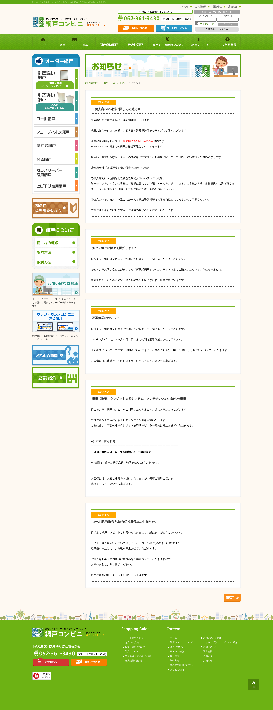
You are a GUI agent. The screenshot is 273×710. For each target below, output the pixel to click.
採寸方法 (174, 656)
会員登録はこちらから (217, 29)
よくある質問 (177, 669)
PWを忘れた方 (206, 24)
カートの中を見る (134, 638)
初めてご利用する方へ (181, 665)
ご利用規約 (200, 6)
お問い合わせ (210, 647)
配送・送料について (135, 647)
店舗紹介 (232, 6)
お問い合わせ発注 (212, 638)
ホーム (173, 638)
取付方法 (174, 660)
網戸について (177, 647)
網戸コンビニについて (181, 642)
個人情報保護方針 (134, 660)
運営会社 (217, 6)
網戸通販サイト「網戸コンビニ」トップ (105, 82)
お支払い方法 (132, 642)
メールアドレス (206, 16)
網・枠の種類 (177, 651)
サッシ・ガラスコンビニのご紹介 (220, 642)
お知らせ (183, 6)
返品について (132, 651)
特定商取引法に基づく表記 (138, 656)
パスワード (228, 16)
